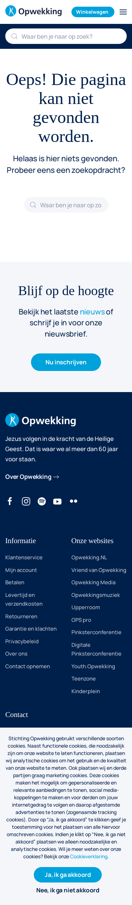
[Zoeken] (66, 36)
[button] (123, 12)
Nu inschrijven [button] (66, 362)
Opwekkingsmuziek (95, 595)
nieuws (92, 311)
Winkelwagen (92, 11)
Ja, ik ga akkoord (68, 875)
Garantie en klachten (31, 628)
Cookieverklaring (88, 856)
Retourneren (21, 616)
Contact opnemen (27, 666)
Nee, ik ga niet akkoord (67, 890)
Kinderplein (85, 691)
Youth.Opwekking (93, 666)
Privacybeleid (22, 641)
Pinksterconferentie (96, 632)
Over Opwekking (28, 477)
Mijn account (21, 570)
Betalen (14, 582)
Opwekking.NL (89, 557)
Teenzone (83, 678)
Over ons (16, 653)
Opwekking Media (93, 582)
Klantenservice (24, 557)
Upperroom (85, 607)
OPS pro (81, 620)
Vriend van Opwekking (98, 570)
